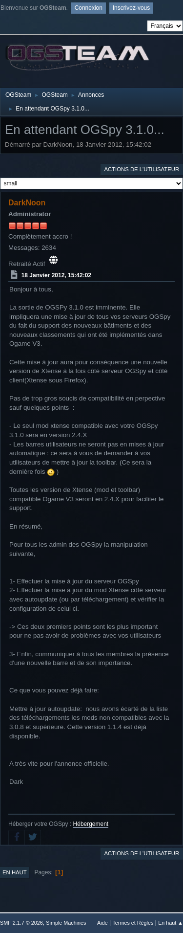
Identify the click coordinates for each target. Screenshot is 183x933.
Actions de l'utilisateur (141, 169)
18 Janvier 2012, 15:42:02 (56, 275)
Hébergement (91, 824)
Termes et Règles (132, 923)
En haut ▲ (170, 923)
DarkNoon (26, 203)
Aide (102, 923)
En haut (14, 872)
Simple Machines (66, 923)
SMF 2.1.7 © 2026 (21, 923)
